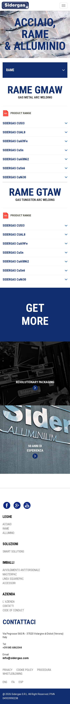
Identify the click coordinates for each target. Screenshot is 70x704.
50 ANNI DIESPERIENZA (35, 451)
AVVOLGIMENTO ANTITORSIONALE (21, 570)
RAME (6, 528)
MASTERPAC (10, 574)
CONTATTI (8, 606)
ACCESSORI (9, 583)
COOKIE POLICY (24, 670)
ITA (13, 682)
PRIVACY (7, 670)
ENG (5, 682)
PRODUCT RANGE (20, 113)
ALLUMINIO (8, 533)
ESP (21, 682)
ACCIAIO (7, 524)
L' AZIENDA (9, 601)
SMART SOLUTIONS (13, 551)
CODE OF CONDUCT (13, 610)
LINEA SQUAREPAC (13, 578)
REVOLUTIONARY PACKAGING (35, 385)
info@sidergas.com (16, 658)
